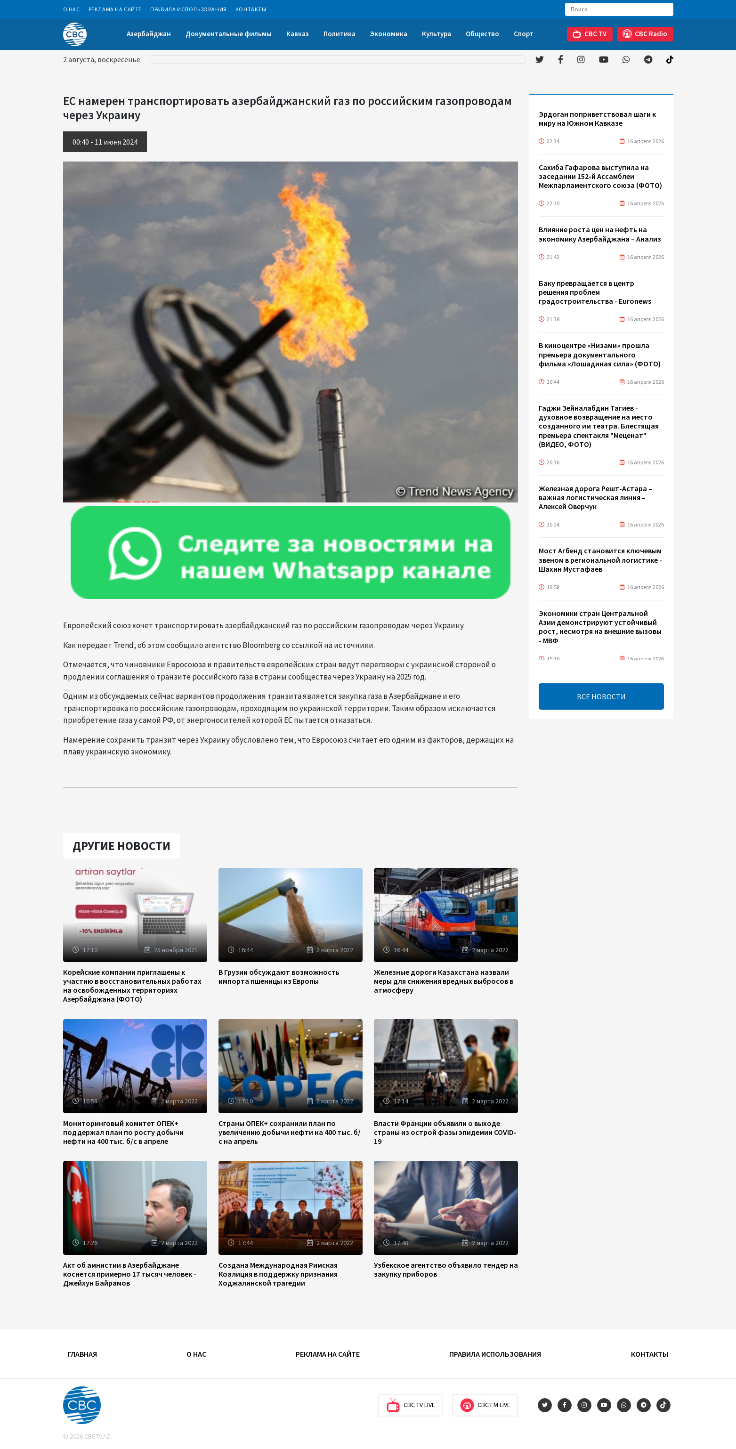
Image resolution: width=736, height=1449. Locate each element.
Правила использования (188, 9)
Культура (436, 33)
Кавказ (297, 33)
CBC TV (589, 34)
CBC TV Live (410, 1405)
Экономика (388, 33)
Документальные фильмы (229, 33)
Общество (482, 33)
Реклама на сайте (115, 9)
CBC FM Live (485, 1405)
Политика (340, 33)
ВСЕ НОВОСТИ (601, 696)
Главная (82, 1354)
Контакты (251, 9)
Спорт (524, 33)
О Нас (71, 9)
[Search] (619, 9)
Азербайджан (149, 33)
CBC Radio (645, 34)
